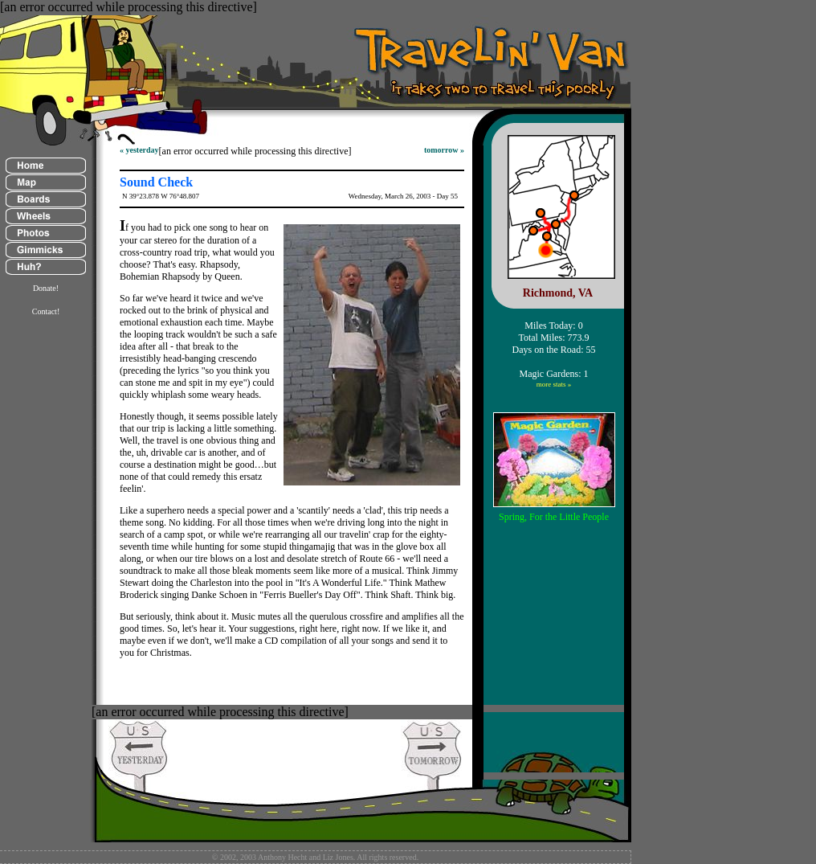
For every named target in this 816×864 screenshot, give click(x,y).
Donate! (46, 288)
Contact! (45, 311)
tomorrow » (444, 149)
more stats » (554, 384)
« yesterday (139, 149)
